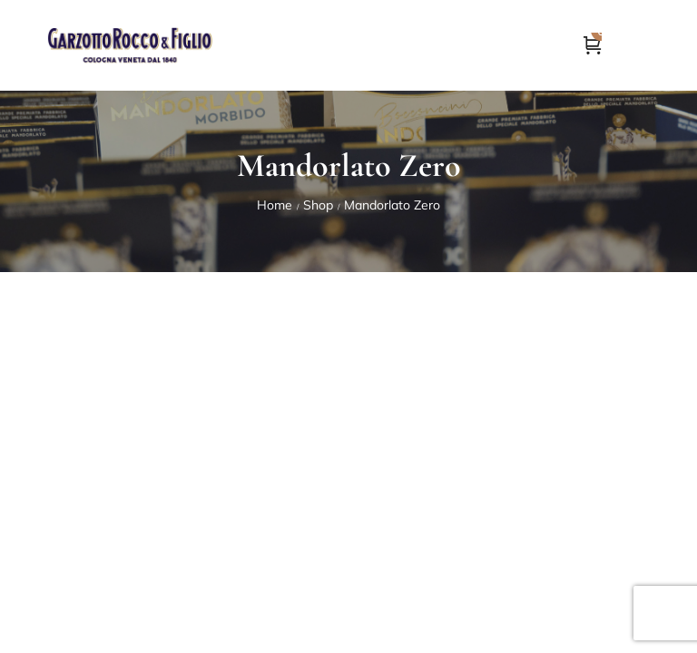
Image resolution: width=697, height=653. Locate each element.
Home (274, 205)
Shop (318, 205)
